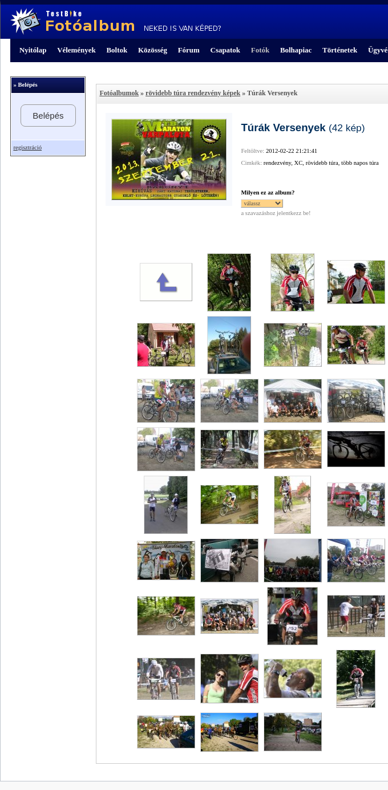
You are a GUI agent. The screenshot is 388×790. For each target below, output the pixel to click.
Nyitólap (32, 50)
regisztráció (27, 147)
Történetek (339, 50)
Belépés (48, 115)
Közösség (152, 50)
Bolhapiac (296, 50)
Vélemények (76, 50)
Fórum (189, 50)
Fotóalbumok (119, 93)
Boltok (116, 50)
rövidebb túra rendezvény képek (193, 93)
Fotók (260, 50)
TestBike (115, 22)
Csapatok (225, 50)
